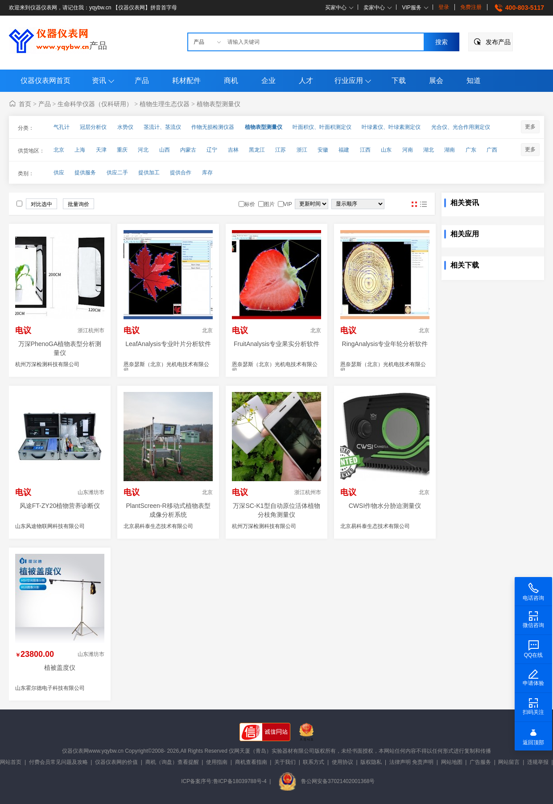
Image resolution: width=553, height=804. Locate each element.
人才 (306, 80)
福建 (343, 150)
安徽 (323, 150)
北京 (59, 150)
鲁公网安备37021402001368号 (326, 781)
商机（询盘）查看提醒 (172, 762)
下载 (399, 80)
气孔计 (62, 127)
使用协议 (342, 762)
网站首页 (10, 762)
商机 (231, 80)
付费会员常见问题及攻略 (58, 762)
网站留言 (509, 762)
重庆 (122, 150)
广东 (471, 150)
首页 (25, 103)
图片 (414, 204)
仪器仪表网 (75, 751)
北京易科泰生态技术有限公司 (158, 526)
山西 (164, 150)
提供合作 (180, 172)
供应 (59, 172)
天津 (101, 150)
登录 (443, 7)
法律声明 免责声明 (411, 762)
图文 (423, 204)
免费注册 (471, 7)
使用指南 (216, 762)
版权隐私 (371, 762)
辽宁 (211, 150)
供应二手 (117, 172)
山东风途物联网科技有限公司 (50, 526)
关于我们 (285, 762)
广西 (492, 150)
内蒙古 (188, 150)
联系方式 (313, 762)
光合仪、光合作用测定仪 (460, 127)
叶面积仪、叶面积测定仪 (322, 127)
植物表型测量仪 (218, 103)
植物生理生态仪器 (165, 103)
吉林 (233, 150)
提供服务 (85, 172)
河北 (143, 150)
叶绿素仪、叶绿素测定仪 (391, 127)
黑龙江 (257, 150)
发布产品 (498, 41)
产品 (98, 45)
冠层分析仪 (93, 127)
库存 (207, 172)
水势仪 (125, 127)
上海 (79, 150)
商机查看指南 (251, 762)
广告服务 (480, 762)
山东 (386, 150)
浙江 (302, 150)
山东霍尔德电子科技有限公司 (50, 688)
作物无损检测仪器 (212, 127)
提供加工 (149, 172)
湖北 (428, 150)
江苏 (280, 150)
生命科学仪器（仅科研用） (95, 103)
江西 (365, 150)
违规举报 (538, 762)
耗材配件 (186, 80)
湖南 (449, 150)
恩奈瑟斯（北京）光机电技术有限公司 (166, 367)
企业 (268, 80)
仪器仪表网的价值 (116, 762)
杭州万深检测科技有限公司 (47, 364)
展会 (436, 80)
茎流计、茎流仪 (162, 127)
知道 (473, 80)
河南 (407, 150)
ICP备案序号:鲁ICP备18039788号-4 (223, 781)
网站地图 (451, 762)
